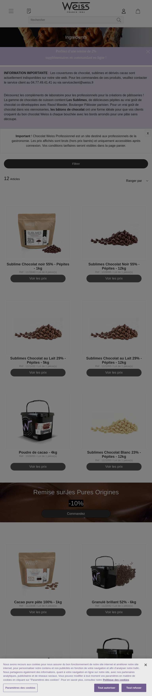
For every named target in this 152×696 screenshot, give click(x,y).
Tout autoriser (106, 687)
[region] (76, 677)
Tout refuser (133, 687)
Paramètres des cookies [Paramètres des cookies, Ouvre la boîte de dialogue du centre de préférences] (20, 687)
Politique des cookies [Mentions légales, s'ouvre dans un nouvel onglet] (116, 679)
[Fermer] (145, 664)
